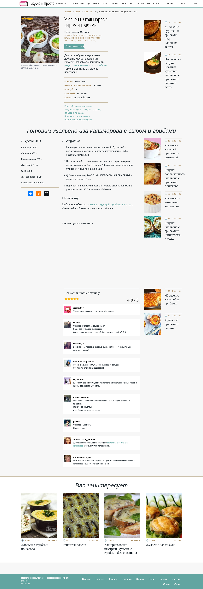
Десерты (93, 3)
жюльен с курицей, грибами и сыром (109, 204)
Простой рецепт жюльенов (78, 106)
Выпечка (62, 3)
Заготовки (110, 3)
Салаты (168, 3)
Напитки (153, 3)
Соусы (181, 3)
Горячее (78, 3)
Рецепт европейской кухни (78, 119)
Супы (193, 3)
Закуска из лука (72, 109)
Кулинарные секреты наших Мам (37, 3)
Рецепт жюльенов (74, 46)
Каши (140, 3)
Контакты (25, 584)
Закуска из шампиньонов (77, 116)
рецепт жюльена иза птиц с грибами (85, 65)
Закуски (127, 3)
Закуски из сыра (91, 109)
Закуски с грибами (73, 113)
